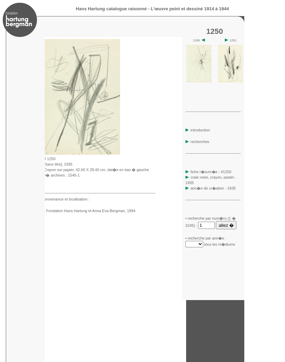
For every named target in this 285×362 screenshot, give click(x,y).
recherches (197, 142)
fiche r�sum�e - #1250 (210, 172)
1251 (231, 40)
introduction (197, 130)
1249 (199, 40)
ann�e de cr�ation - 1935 (213, 188)
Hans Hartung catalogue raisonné (111, 8)
